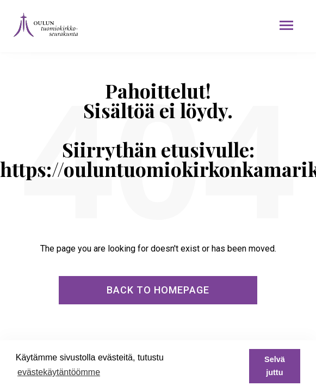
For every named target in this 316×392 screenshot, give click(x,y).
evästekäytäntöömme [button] (58, 372)
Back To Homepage (158, 290)
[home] (43, 24)
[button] (286, 25)
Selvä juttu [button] (274, 366)
